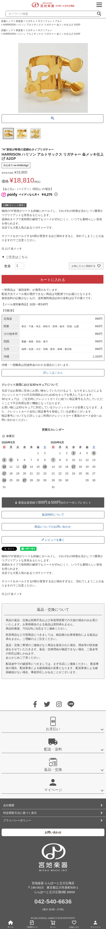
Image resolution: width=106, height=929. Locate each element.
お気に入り (74, 923)
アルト (58, 21)
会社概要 (8, 805)
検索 (100, 12)
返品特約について (53, 514)
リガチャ (30, 21)
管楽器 (19, 21)
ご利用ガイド (31, 923)
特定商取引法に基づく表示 (20, 812)
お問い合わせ (53, 832)
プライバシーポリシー (17, 820)
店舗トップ (7, 21)
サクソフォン (45, 21)
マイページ (95, 923)
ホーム (11, 924)
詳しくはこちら (53, 372)
